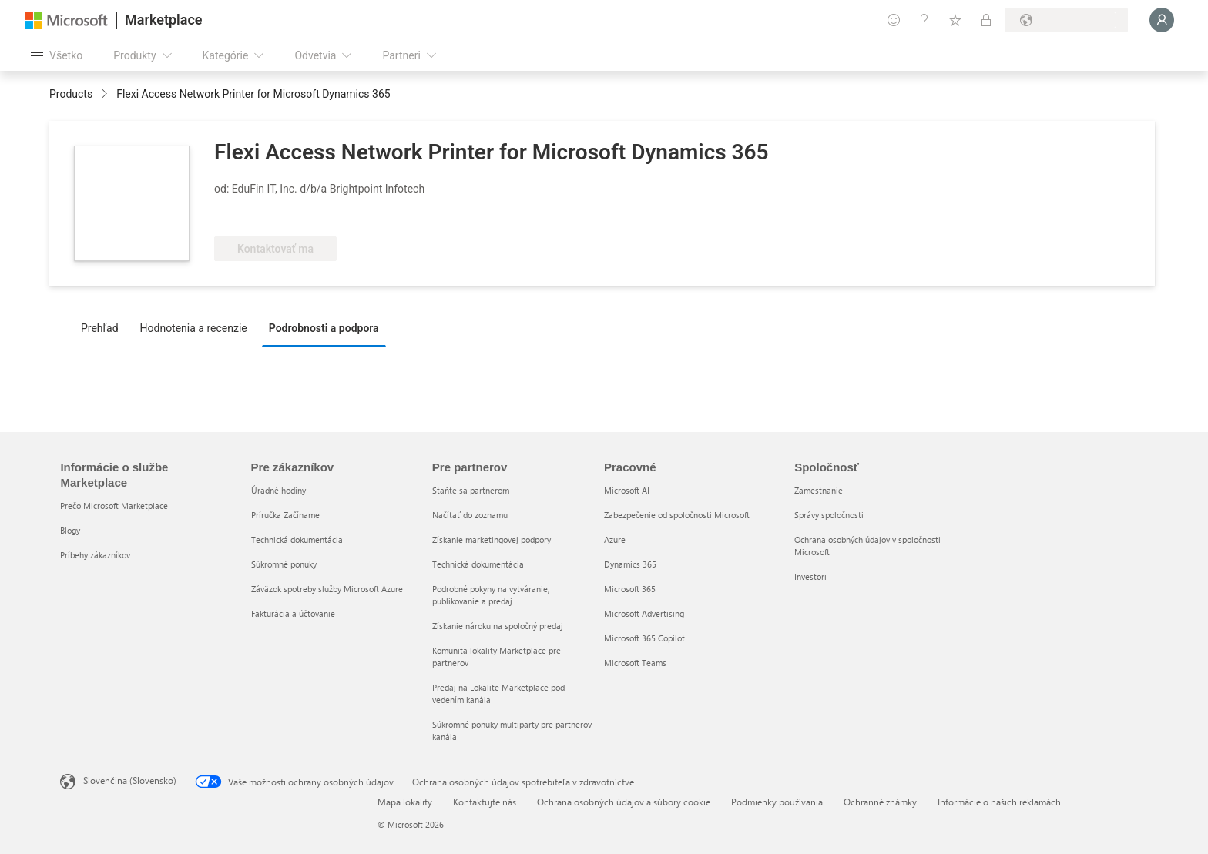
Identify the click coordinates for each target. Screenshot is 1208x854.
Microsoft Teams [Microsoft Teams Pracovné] (635, 662)
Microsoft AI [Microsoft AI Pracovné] (626, 490)
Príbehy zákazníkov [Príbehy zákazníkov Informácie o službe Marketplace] (95, 555)
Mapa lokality (405, 801)
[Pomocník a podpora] (924, 20)
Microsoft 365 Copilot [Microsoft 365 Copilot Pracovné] (644, 638)
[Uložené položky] (955, 20)
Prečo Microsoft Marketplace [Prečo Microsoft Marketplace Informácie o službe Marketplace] (114, 505)
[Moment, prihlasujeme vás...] (1161, 20)
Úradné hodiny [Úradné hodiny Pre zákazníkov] (278, 490)
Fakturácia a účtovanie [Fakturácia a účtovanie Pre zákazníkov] (293, 613)
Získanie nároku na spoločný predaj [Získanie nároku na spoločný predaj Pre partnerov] (497, 625)
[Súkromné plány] (986, 20)
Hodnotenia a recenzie (193, 328)
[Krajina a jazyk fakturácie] (1066, 20)
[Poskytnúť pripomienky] (893, 20)
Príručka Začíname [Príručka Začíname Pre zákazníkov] (285, 515)
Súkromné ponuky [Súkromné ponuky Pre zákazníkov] (284, 564)
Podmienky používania (777, 801)
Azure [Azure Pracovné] (615, 539)
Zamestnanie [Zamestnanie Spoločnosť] (818, 490)
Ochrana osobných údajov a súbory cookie (623, 801)
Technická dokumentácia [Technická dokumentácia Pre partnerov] (478, 564)
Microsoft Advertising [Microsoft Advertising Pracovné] (644, 613)
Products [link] (70, 94)
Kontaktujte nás (484, 801)
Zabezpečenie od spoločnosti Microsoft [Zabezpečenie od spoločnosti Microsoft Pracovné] (677, 515)
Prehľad (100, 328)
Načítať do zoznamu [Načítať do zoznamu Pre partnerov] (470, 515)
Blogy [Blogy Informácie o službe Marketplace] (70, 530)
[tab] (103, 327)
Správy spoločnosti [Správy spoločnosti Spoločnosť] (829, 515)
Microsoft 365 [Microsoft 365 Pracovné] (630, 588)
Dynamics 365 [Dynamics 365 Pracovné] (630, 564)
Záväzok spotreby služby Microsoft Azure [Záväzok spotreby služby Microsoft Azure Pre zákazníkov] (327, 588)
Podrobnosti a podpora (324, 328)
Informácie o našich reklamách (999, 801)
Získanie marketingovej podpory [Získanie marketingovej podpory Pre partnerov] (491, 539)
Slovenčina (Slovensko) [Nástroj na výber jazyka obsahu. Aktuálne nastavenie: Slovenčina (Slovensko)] (129, 780)
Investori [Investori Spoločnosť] (810, 576)
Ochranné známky (880, 801)
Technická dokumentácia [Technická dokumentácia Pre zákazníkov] (297, 539)
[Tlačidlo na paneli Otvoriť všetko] (57, 55)
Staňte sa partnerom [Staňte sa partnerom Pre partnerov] (470, 490)
